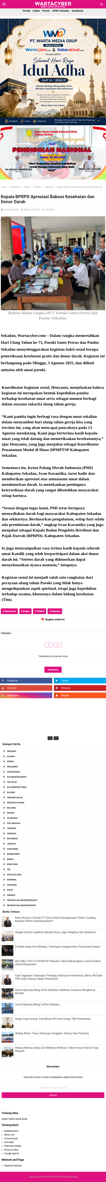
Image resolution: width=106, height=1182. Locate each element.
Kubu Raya (12, 864)
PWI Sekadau (13, 823)
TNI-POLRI (12, 782)
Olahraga (12, 818)
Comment (50, 209)
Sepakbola (77, 10)
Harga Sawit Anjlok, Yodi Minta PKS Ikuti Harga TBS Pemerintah (52, 1018)
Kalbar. (11, 792)
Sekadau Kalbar (15, 802)
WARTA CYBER (53, 1176)
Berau (10, 859)
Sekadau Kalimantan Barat (21, 905)
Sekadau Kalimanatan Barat (22, 900)
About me (9, 1134)
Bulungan (12, 838)
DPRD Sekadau (60, 10)
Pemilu (46, 10)
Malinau (11, 808)
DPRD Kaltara (14, 875)
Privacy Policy (11, 1149)
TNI (8, 869)
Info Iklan (9, 1142)
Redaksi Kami (11, 1131)
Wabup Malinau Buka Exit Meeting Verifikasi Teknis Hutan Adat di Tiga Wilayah (56, 1049)
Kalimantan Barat (17, 777)
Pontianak (12, 849)
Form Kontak (11, 1138)
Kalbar (36, 10)
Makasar (12, 885)
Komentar (53, 669)
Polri (10, 890)
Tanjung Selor (15, 797)
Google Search (11, 1153)
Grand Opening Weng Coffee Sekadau (37, 1004)
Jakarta (11, 844)
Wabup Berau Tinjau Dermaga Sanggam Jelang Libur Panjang (52, 1033)
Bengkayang (13, 854)
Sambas (11, 895)
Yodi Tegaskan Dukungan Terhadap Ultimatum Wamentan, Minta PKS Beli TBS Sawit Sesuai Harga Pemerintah (58, 977)
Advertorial (14, 772)
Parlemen (12, 767)
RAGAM (10, 813)
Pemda (26, 10)
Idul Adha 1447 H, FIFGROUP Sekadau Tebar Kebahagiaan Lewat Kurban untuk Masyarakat (58, 963)
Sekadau (11, 751)
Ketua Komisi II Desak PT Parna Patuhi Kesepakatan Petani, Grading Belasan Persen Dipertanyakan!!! (55, 919)
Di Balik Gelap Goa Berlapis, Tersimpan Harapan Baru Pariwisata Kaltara (57, 946)
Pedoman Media (12, 1146)
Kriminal (12, 880)
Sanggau (11, 833)
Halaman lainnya (13, 1165)
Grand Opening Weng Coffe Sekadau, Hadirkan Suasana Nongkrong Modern (55, 991)
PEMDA (10, 761)
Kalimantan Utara (17, 787)
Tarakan (11, 828)
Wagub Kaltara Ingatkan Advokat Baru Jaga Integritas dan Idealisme (55, 932)
